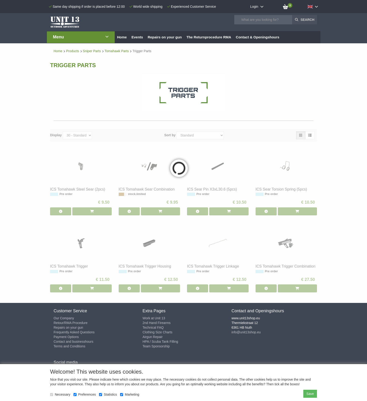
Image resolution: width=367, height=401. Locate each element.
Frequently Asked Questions (74, 332)
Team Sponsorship (156, 346)
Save (310, 394)
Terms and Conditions (69, 346)
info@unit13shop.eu (246, 332)
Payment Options (66, 337)
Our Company (64, 318)
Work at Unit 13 (154, 318)
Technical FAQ (153, 327)
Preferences (84, 394)
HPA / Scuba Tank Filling (160, 341)
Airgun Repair (153, 337)
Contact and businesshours (73, 341)
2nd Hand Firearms (157, 323)
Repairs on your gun (68, 327)
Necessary (60, 394)
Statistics (108, 394)
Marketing (129, 394)
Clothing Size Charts (157, 332)
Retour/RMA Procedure (71, 323)
